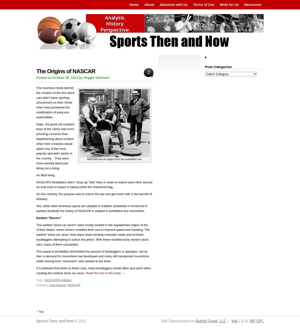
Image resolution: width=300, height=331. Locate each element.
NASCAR (51, 280)
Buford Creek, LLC (211, 321)
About (149, 5)
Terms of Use (203, 5)
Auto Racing (57, 285)
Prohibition (64, 280)
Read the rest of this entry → (105, 273)
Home (134, 5)
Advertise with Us (174, 5)
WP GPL (257, 321)
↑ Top (40, 311)
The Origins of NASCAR (65, 71)
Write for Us (229, 5)
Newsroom (252, 5)
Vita (234, 321)
